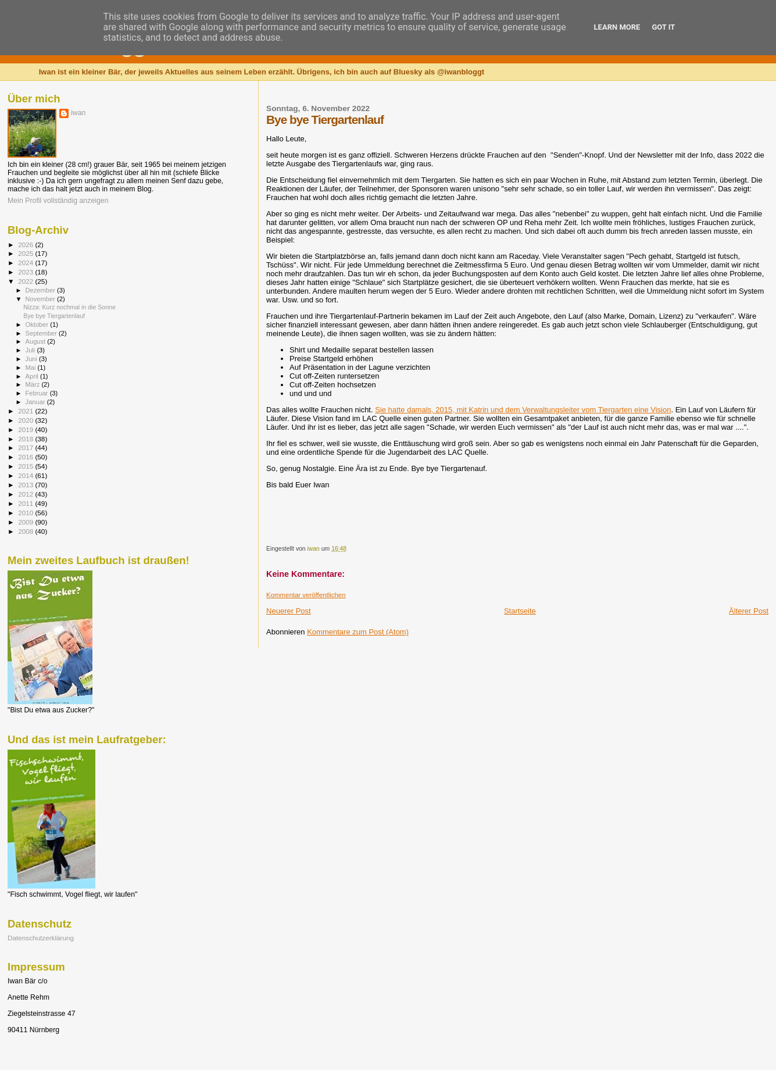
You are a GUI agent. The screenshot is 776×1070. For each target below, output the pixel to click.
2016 (26, 457)
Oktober (38, 324)
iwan (78, 113)
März (34, 384)
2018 (26, 439)
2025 (26, 253)
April (33, 376)
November (41, 298)
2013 (26, 484)
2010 (26, 512)
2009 (26, 522)
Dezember (41, 290)
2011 (26, 503)
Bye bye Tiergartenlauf (54, 315)
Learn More (617, 27)
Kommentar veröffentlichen (305, 594)
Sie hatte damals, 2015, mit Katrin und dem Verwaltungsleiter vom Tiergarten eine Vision (523, 409)
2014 (26, 475)
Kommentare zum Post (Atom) (358, 631)
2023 (26, 272)
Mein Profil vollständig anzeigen (58, 201)
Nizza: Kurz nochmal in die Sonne (69, 307)
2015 (26, 466)
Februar (38, 393)
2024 (26, 262)
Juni (33, 358)
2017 (26, 447)
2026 (26, 244)
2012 (26, 494)
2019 (26, 429)
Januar (36, 401)
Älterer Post (748, 611)
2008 (26, 531)
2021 (26, 411)
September (42, 333)
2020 (26, 420)
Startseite (520, 611)
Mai (32, 367)
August (37, 341)
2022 (26, 281)
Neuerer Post (288, 611)
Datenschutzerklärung (41, 937)
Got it (663, 27)
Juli (31, 350)
